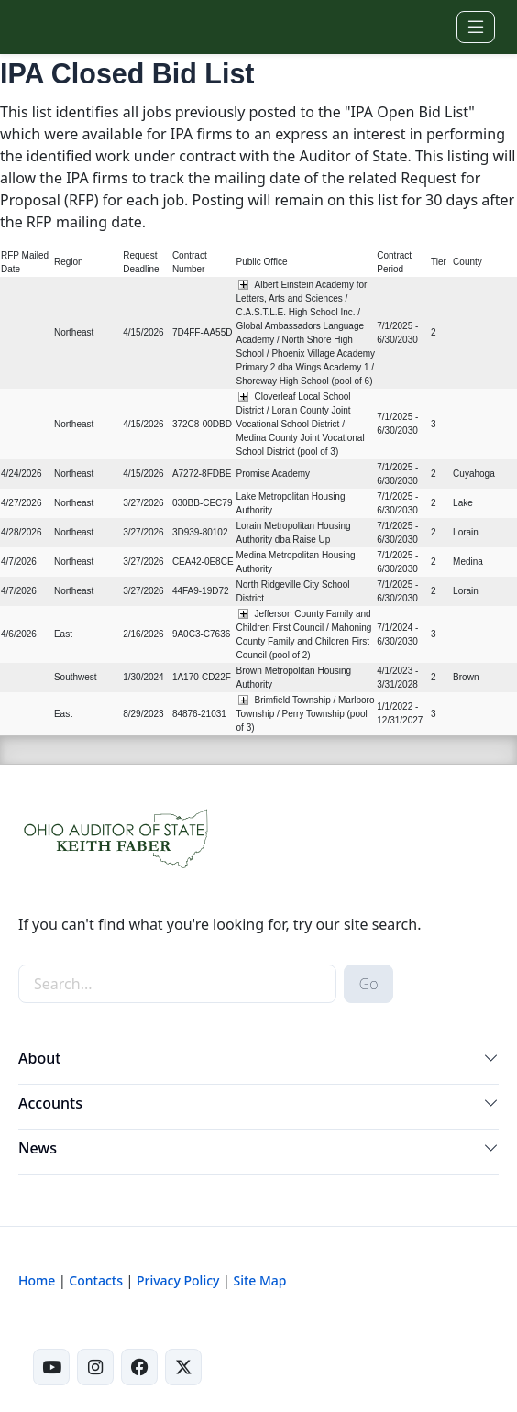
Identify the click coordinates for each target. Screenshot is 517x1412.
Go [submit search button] (369, 984)
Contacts (96, 1280)
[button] (491, 1061)
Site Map (259, 1280)
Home (36, 1280)
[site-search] (177, 984)
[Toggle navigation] (475, 27)
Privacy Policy (178, 1280)
